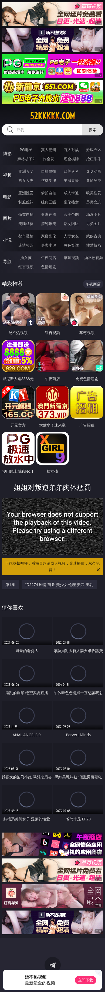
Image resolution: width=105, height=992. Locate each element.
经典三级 (48, 201)
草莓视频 (71, 257)
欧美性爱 (93, 192)
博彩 (7, 153)
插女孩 (26, 257)
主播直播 (71, 180)
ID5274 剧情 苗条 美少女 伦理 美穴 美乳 (59, 584)
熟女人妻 (25, 180)
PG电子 (26, 149)
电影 (7, 197)
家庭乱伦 (48, 235)
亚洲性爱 (25, 192)
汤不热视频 (93, 257)
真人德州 (48, 149)
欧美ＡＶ (71, 171)
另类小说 (48, 245)
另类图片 (93, 223)
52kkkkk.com (52, 116)
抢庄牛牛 (93, 158)
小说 (7, 240)
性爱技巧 (93, 245)
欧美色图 (71, 214)
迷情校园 (25, 245)
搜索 (92, 129)
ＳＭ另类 (93, 180)
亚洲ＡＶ (25, 171)
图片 (7, 218)
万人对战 (71, 149)
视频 (7, 175)
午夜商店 (48, 257)
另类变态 (93, 201)
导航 (7, 261)
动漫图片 (93, 214)
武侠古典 (93, 235)
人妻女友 (71, 235)
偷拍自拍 (48, 192)
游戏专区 (93, 149)
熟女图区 (71, 223)
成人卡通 (71, 192)
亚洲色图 (48, 214)
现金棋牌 (71, 158)
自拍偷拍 (48, 171)
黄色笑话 (71, 245)
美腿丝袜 (25, 223)
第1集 (10, 584)
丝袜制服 (48, 180)
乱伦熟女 (71, 201)
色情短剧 (48, 266)
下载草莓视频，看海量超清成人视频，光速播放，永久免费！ (53, 567)
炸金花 (48, 158)
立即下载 (85, 980)
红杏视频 (25, 266)
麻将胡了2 (26, 158)
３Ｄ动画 (93, 171)
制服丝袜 (25, 201)
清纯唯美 (48, 223)
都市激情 (25, 235)
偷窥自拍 (25, 214)
